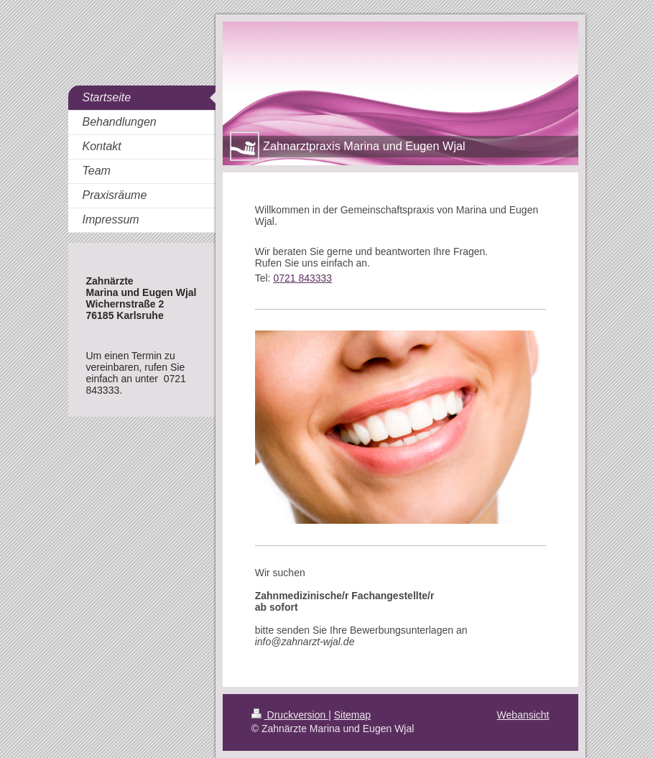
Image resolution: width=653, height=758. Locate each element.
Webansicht (523, 715)
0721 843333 (302, 278)
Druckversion (289, 715)
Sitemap (352, 715)
